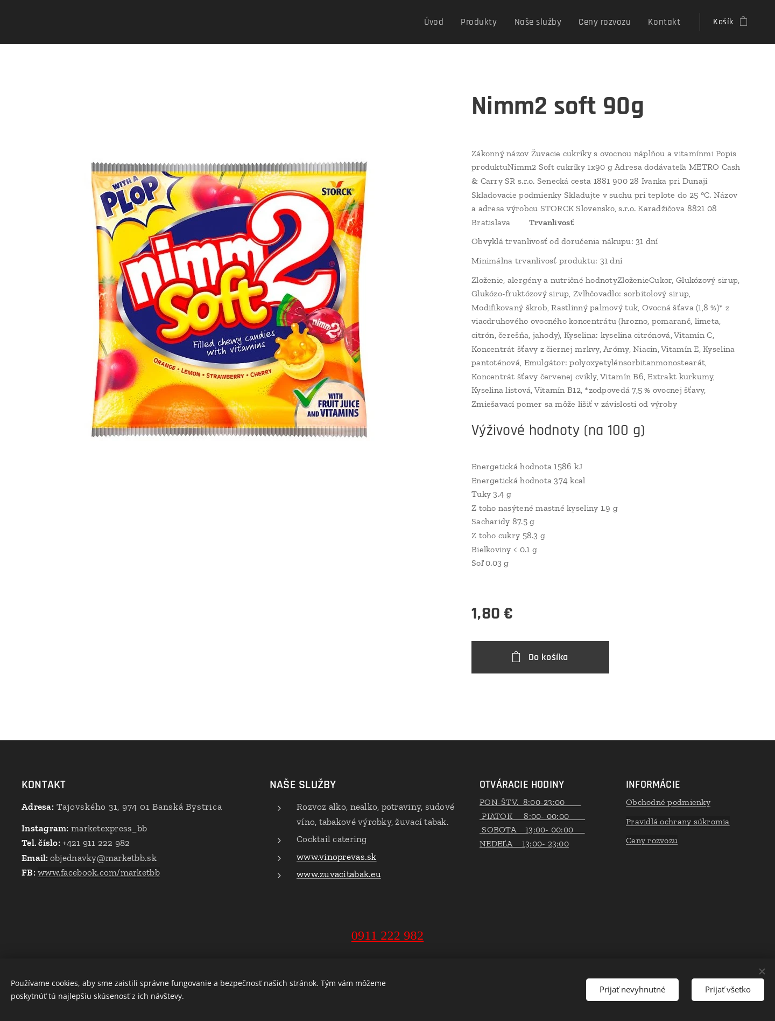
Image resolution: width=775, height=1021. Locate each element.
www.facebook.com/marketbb (99, 872)
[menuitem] (449, 22)
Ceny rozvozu (652, 841)
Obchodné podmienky (668, 802)
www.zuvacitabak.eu (339, 874)
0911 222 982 (387, 936)
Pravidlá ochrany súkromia (678, 821)
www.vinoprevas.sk (337, 856)
